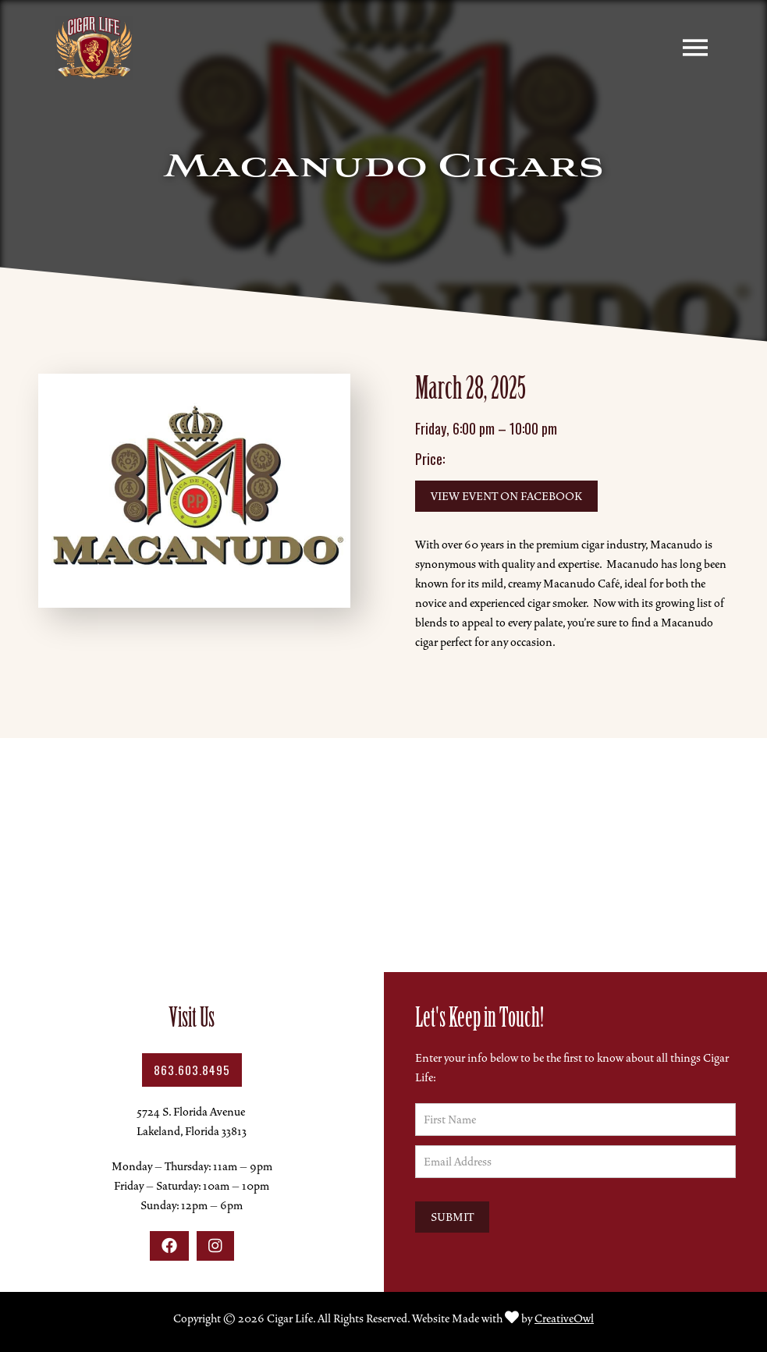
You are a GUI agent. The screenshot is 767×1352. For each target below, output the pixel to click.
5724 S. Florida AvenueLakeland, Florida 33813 (192, 1121)
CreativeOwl (564, 1318)
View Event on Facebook (506, 496)
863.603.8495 (192, 1069)
